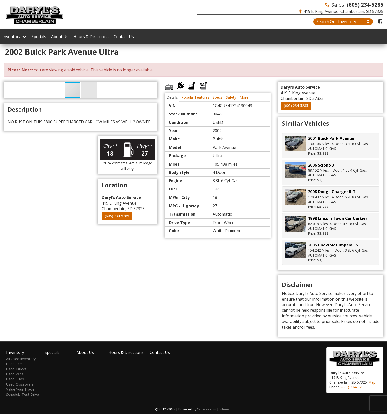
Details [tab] (172, 97)
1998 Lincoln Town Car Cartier (337, 218)
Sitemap (225, 409)
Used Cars (14, 363)
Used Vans (14, 374)
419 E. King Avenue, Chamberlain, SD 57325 (341, 11)
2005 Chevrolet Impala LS (333, 245)
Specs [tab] (217, 97)
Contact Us (124, 36)
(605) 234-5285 (117, 215)
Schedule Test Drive (22, 394)
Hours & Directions (91, 36)
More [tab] (244, 97)
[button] (89, 90)
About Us (59, 36)
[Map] (372, 382)
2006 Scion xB (321, 165)
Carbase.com (206, 409)
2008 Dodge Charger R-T (332, 191)
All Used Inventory (21, 359)
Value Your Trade (20, 389)
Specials (38, 36)
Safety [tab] (231, 97)
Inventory (14, 36)
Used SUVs (15, 379)
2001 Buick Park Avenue (331, 138)
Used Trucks (16, 369)
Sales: (354, 4)
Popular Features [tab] (195, 97)
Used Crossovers (20, 384)
